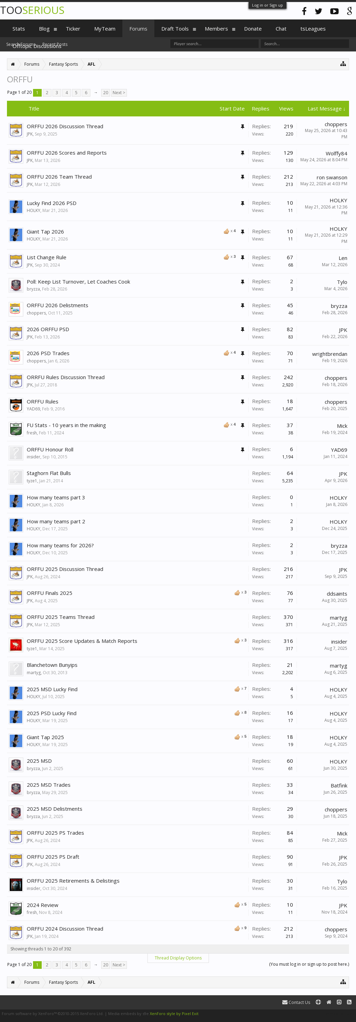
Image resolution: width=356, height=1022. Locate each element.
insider (33, 457)
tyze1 (32, 481)
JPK (30, 134)
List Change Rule (46, 257)
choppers (336, 124)
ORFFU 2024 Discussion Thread (65, 928)
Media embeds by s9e (128, 1013)
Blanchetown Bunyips (52, 664)
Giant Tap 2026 (45, 231)
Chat (281, 28)
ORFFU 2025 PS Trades (55, 832)
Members (216, 28)
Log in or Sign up (267, 5)
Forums (138, 28)
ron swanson (332, 177)
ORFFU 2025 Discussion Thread (65, 568)
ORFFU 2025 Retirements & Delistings (73, 880)
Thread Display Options (178, 958)
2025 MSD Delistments (54, 808)
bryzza (33, 289)
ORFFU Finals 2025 (49, 592)
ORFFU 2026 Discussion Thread (65, 126)
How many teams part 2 (56, 521)
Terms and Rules (338, 1013)
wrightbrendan (329, 353)
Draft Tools (175, 28)
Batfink (339, 785)
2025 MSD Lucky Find (52, 689)
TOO (32, 10)
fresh (32, 433)
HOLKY (33, 210)
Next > (119, 93)
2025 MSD (39, 760)
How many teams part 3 (56, 497)
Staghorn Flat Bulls (49, 472)
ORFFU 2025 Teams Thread (61, 616)
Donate (253, 28)
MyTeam (104, 28)
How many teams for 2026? (60, 545)
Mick (342, 425)
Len (343, 257)
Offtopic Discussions (37, 45)
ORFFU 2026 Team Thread (59, 176)
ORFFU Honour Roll (50, 449)
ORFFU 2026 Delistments (57, 305)
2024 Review (42, 904)
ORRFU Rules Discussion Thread (66, 377)
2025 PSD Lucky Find (51, 713)
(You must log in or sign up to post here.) (309, 964)
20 (105, 93)
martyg (338, 617)
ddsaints (337, 593)
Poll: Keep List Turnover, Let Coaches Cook (78, 281)
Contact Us (296, 1002)
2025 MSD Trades (49, 784)
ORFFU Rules (42, 401)
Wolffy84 (336, 153)
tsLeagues (313, 28)
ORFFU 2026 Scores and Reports (67, 152)
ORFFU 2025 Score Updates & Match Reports (82, 640)
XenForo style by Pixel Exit (174, 1013)
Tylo (342, 281)
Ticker (73, 28)
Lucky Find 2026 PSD (51, 202)
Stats (19, 28)
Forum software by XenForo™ (53, 1013)
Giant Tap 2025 (45, 737)
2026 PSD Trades (48, 353)
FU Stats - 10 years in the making (66, 425)
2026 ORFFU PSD (48, 329)
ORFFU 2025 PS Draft (53, 856)
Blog (44, 28)
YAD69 (33, 409)
